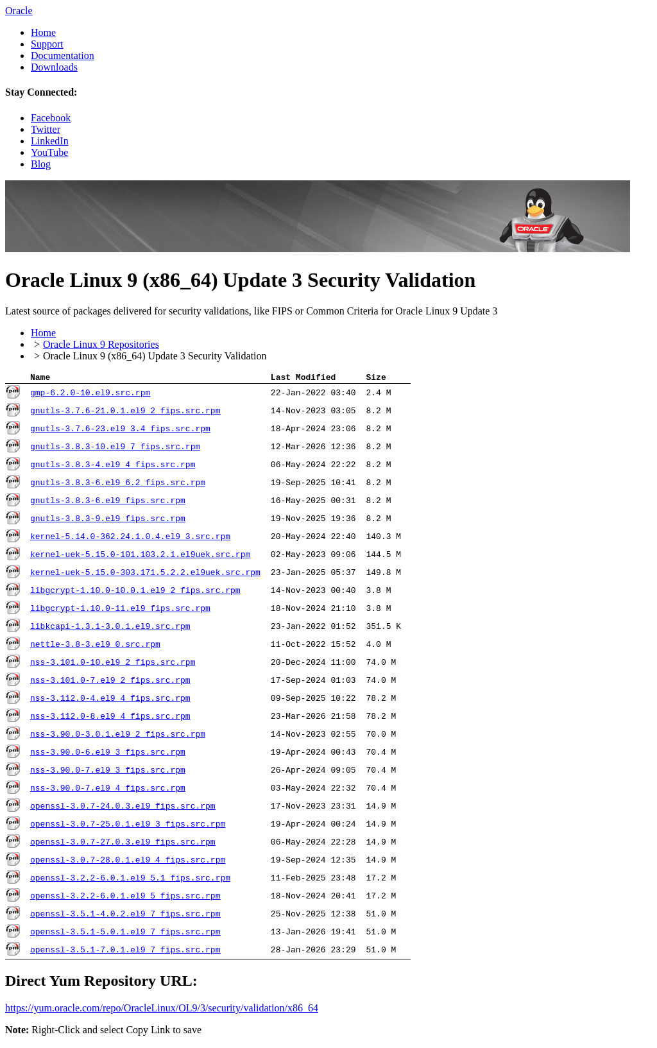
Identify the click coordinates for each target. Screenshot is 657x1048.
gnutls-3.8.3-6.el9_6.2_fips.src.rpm (117, 484)
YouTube (49, 152)
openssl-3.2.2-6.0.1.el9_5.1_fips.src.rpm (130, 880)
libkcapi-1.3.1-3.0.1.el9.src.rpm (110, 628)
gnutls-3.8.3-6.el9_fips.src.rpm (107, 502)
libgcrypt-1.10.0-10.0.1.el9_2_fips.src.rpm (135, 592)
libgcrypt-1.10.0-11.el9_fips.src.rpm (120, 610)
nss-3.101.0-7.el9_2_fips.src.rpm (110, 682)
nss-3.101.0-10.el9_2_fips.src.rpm (112, 664)
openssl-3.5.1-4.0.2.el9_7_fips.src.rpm (125, 916)
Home (43, 32)
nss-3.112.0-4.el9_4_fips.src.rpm (110, 700)
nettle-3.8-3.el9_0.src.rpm (95, 646)
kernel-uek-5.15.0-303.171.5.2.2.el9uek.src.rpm (145, 574)
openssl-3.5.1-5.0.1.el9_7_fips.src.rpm (125, 934)
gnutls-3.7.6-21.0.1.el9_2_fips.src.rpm (125, 412)
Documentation (62, 55)
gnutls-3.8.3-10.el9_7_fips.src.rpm (115, 448)
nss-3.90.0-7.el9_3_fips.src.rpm (107, 772)
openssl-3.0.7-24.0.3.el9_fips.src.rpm (123, 808)
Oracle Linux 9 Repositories (101, 344)
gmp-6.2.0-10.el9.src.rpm (90, 394)
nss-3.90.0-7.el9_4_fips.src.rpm (107, 790)
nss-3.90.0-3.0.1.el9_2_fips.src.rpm (117, 736)
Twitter (45, 129)
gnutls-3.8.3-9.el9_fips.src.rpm (107, 520)
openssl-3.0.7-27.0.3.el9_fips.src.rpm (123, 844)
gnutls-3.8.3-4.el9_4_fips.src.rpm (112, 466)
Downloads (54, 67)
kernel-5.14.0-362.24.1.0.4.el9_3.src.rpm (130, 538)
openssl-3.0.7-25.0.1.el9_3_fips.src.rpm (127, 826)
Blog (41, 164)
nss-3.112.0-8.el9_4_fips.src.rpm (110, 718)
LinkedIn (50, 140)
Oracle (19, 10)
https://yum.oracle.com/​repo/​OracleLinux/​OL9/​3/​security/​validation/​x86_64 (161, 1009)
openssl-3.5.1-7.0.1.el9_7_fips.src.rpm (125, 952)
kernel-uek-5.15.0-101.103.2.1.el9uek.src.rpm (140, 556)
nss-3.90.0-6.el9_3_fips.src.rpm (107, 754)
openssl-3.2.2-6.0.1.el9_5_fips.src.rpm (125, 898)
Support (47, 44)
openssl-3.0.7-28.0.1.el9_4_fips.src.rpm (127, 862)
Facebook (51, 117)
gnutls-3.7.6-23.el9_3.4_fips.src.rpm (120, 430)
